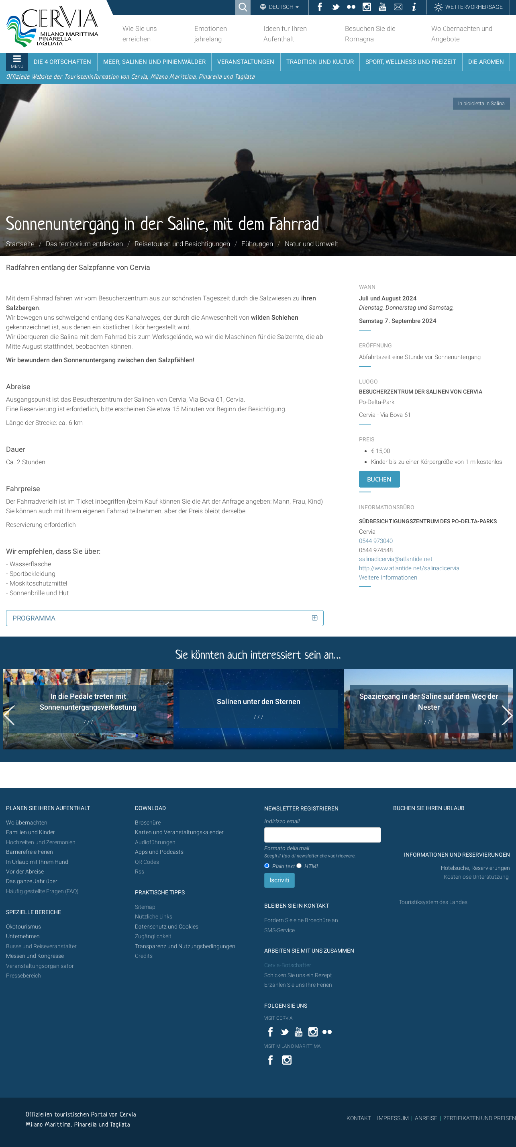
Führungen (257, 244)
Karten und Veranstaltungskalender (179, 832)
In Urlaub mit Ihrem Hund (37, 862)
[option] (88, 709)
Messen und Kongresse (35, 956)
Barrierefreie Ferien (30, 852)
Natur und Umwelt (311, 244)
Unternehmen (23, 936)
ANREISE (426, 1118)
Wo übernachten (26, 822)
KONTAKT (359, 1118)
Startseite (20, 244)
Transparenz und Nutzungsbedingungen (185, 946)
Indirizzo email (282, 821)
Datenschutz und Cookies (167, 926)
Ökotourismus (23, 926)
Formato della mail (310, 852)
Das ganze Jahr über (31, 881)
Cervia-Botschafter (287, 965)
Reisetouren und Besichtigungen (182, 244)
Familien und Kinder (30, 832)
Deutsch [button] (283, 7)
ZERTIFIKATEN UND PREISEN (479, 1118)
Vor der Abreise (25, 871)
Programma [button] (33, 618)
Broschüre (148, 822)
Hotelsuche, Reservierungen (475, 868)
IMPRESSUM (393, 1118)
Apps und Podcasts (159, 852)
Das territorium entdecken (84, 244)
